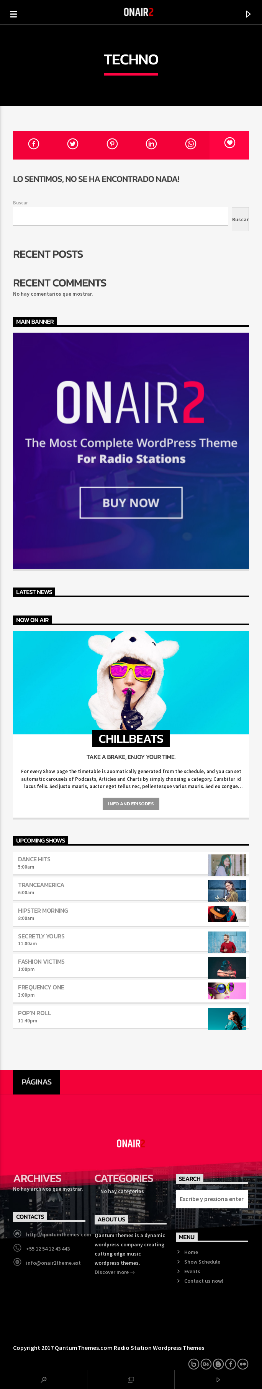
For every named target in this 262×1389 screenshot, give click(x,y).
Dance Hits (34, 859)
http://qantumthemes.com (58, 1234)
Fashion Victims (41, 961)
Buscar (20, 202)
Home (191, 1252)
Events (192, 1271)
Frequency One (41, 987)
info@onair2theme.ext (53, 1262)
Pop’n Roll (34, 1012)
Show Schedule (202, 1261)
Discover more (115, 1273)
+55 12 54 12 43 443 (48, 1248)
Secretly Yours (41, 936)
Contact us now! (203, 1280)
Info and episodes (131, 803)
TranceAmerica (41, 884)
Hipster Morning (43, 910)
